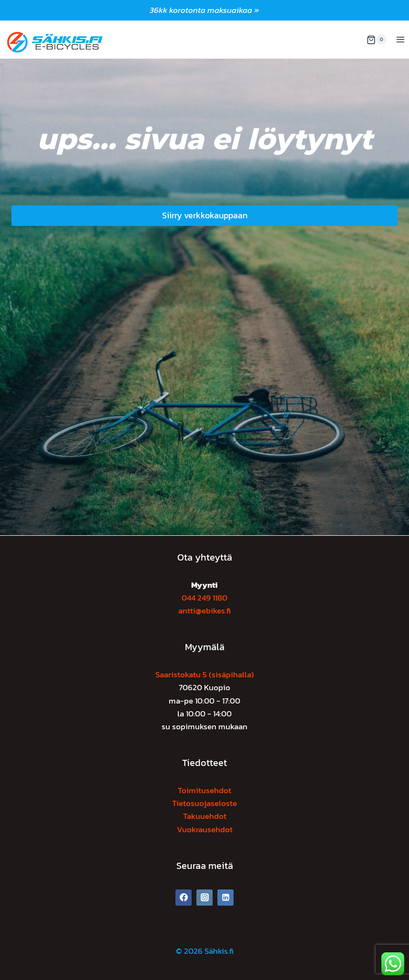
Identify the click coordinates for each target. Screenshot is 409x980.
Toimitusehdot (204, 790)
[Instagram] (204, 897)
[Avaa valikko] (400, 39)
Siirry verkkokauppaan (204, 215)
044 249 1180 (204, 598)
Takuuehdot (204, 816)
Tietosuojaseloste (204, 803)
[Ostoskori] (377, 39)
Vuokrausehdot (205, 829)
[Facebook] (183, 897)
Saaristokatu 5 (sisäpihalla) (204, 674)
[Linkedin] (225, 897)
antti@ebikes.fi (204, 610)
